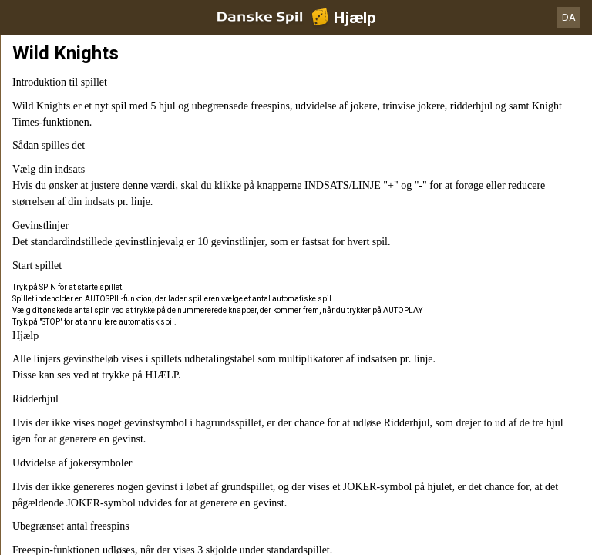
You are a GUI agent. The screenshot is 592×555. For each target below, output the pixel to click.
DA (569, 17)
